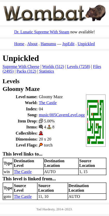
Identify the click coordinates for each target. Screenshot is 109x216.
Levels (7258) (78, 66)
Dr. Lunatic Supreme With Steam (41, 32)
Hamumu (48, 44)
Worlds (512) (53, 66)
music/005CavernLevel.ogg (62, 115)
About (32, 44)
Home (19, 44)
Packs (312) (26, 71)
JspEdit (68, 44)
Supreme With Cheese (21, 66)
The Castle (48, 103)
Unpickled (86, 44)
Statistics (46, 71)
